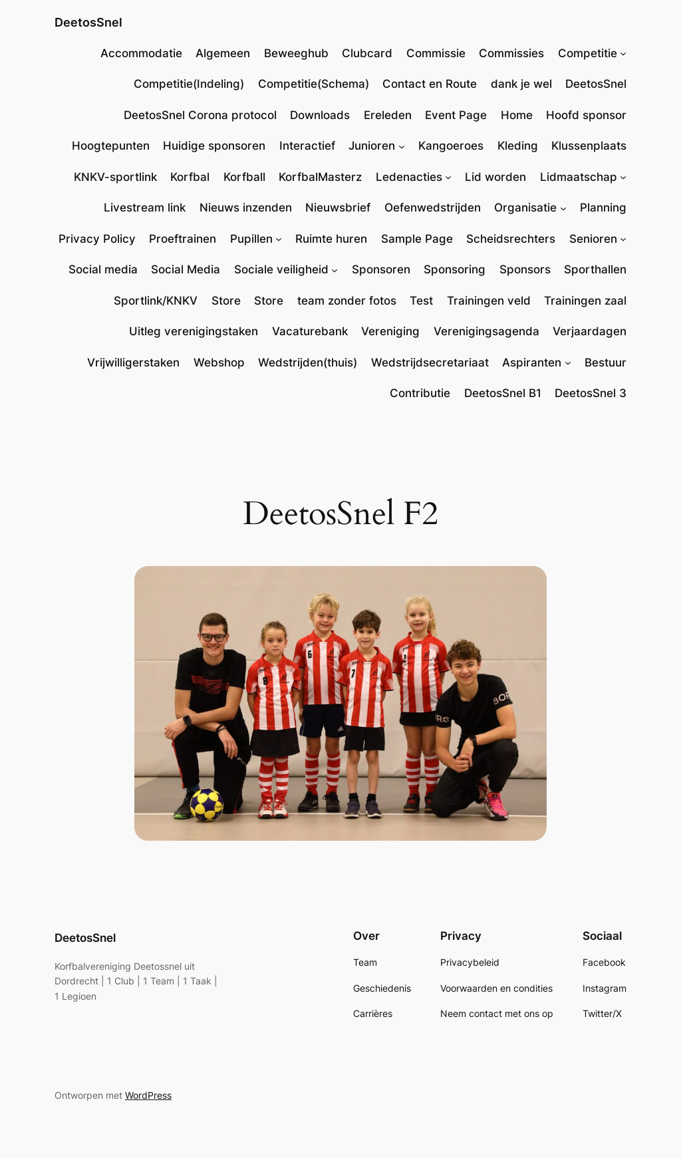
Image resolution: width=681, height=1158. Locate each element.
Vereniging (390, 331)
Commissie (436, 53)
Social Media (185, 269)
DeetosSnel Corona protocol (200, 115)
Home (517, 115)
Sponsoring (454, 269)
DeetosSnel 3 (590, 393)
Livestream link (145, 207)
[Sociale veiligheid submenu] (334, 269)
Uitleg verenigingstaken (193, 331)
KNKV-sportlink (115, 177)
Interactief (307, 145)
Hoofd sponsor (586, 115)
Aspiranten (531, 362)
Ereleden (388, 115)
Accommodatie (141, 53)
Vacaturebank (310, 331)
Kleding (517, 145)
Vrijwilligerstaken (133, 362)
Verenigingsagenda (486, 331)
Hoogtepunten (111, 145)
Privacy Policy (97, 238)
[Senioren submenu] (623, 238)
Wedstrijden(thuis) (307, 362)
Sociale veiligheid (281, 269)
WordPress (148, 1095)
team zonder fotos (346, 300)
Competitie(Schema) (313, 83)
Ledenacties (409, 177)
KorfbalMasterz (320, 177)
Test (421, 300)
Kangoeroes (450, 145)
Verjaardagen (589, 331)
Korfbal (189, 177)
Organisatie (525, 207)
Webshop (219, 362)
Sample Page (417, 238)
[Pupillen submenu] (278, 238)
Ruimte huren (331, 238)
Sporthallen (595, 269)
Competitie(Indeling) (189, 83)
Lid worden (495, 177)
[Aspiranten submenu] (568, 362)
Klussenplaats (588, 145)
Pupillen (251, 238)
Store (226, 300)
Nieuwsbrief (337, 207)
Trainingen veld (489, 300)
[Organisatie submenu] (563, 207)
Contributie (420, 393)
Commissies (511, 53)
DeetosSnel (88, 22)
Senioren (593, 238)
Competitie (587, 53)
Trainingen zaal (585, 300)
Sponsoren (381, 269)
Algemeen (223, 53)
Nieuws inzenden (246, 207)
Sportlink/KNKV (156, 300)
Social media (103, 269)
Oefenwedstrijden (432, 207)
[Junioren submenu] (401, 145)
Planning (603, 207)
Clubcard (367, 53)
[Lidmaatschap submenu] (623, 177)
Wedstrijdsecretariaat (430, 362)
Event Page (456, 115)
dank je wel (521, 83)
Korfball (244, 177)
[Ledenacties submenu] (448, 177)
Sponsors (525, 269)
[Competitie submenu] (623, 53)
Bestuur (605, 362)
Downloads (320, 115)
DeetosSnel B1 (502, 393)
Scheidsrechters (510, 238)
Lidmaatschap (578, 177)
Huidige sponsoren (214, 145)
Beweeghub (296, 53)
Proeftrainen (182, 238)
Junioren (371, 145)
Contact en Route (429, 83)
